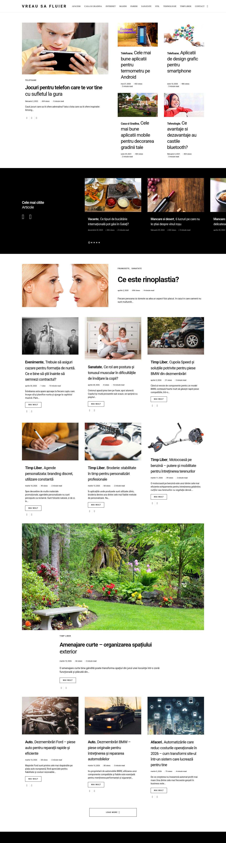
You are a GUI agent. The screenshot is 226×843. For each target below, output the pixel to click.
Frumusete (123, 234)
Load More (112, 798)
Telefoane (30, 80)
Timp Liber (65, 601)
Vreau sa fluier (44, 6)
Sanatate (137, 234)
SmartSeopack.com (51, 830)
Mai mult (33, 370)
